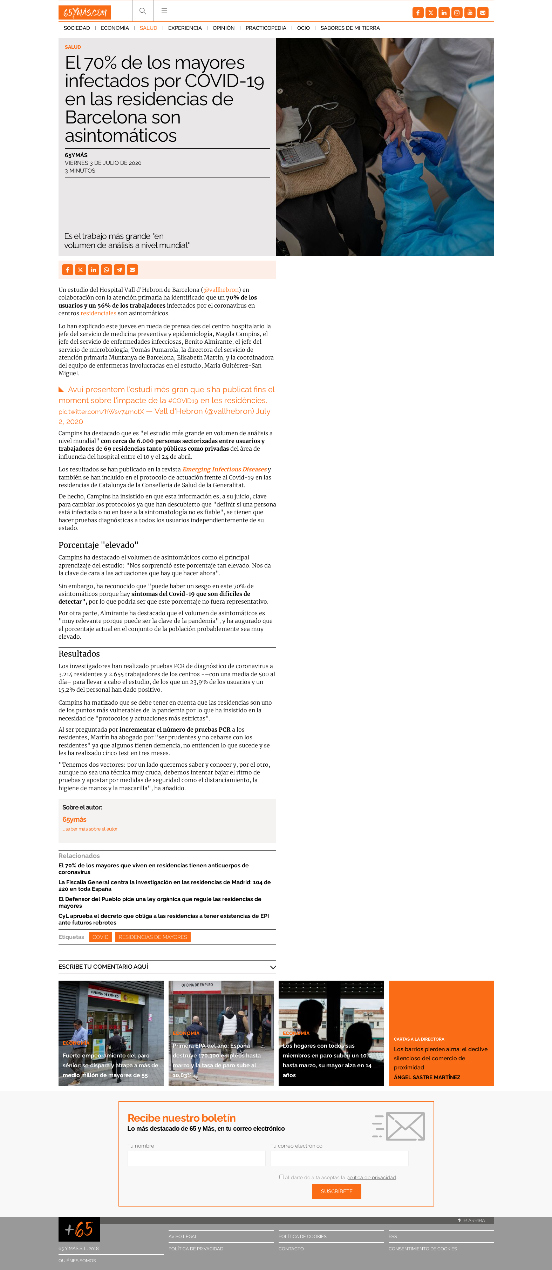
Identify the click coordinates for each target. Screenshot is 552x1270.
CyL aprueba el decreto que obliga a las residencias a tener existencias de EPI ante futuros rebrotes (164, 915)
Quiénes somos (77, 1257)
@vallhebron (221, 289)
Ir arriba (471, 1217)
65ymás (76, 156)
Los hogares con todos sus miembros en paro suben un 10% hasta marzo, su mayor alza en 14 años (330, 1045)
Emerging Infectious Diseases (224, 465)
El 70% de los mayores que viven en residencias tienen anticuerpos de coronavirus (154, 865)
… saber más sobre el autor (89, 825)
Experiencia (185, 31)
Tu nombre (141, 1142)
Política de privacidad (196, 1245)
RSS (393, 1233)
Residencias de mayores (153, 933)
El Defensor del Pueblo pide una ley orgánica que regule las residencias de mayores (160, 899)
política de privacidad (371, 1174)
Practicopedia (266, 31)
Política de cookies (303, 1233)
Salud (148, 31)
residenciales (98, 313)
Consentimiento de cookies (423, 1245)
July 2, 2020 (79, 417)
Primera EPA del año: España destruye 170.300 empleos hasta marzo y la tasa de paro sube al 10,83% (219, 1045)
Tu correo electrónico (296, 1142)
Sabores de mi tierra (350, 31)
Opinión (224, 31)
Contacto (291, 1245)
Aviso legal (183, 1233)
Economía (115, 31)
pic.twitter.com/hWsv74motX (110, 407)
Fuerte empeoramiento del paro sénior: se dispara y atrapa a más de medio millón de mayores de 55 (109, 1041)
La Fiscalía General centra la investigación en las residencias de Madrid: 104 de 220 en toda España (165, 882)
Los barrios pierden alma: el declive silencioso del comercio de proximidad (435, 1044)
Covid (101, 933)
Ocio (303, 31)
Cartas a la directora (429, 1016)
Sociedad (77, 31)
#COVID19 (186, 396)
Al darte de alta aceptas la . (338, 1174)
